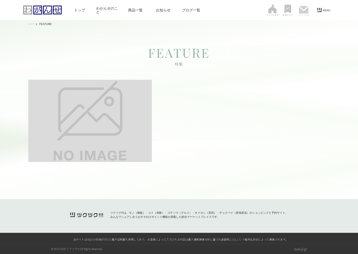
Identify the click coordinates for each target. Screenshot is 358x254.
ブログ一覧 (191, 10)
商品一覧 (135, 10)
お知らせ (163, 10)
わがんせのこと (107, 10)
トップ (79, 10)
